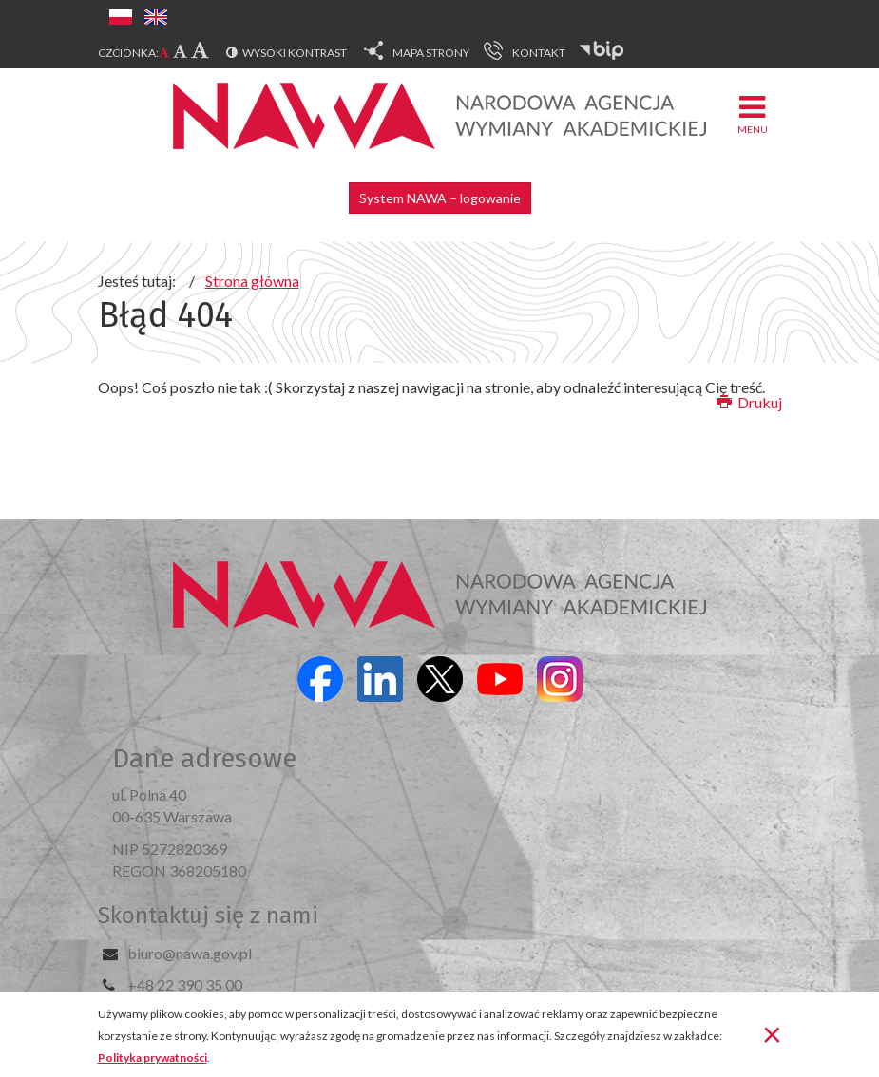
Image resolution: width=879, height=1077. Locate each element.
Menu (752, 113)
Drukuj (749, 402)
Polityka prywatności (152, 1057)
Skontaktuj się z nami (208, 915)
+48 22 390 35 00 (184, 984)
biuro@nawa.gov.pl (189, 953)
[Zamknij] (772, 1033)
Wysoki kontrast (294, 53)
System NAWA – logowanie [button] (440, 198)
